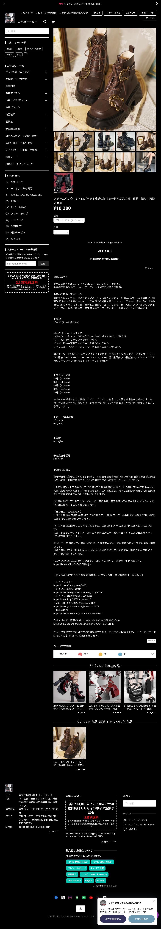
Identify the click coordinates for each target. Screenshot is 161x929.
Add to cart (104, 250)
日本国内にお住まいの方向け (104, 259)
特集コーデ (12, 157)
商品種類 (10, 114)
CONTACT (130, 13)
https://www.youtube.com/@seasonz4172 (76, 606)
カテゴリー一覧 (27, 21)
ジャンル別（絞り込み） (19, 72)
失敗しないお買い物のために (75, 13)
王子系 (9, 121)
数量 (55, 227)
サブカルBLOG (113, 13)
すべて (63, 654)
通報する (151, 641)
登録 (43, 263)
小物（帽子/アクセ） (17, 100)
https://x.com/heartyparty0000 (69, 585)
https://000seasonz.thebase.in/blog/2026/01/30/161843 (83, 624)
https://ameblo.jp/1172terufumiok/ (72, 599)
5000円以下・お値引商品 (19, 143)
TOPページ (28, 13)
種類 (55, 215)
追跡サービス (148, 13)
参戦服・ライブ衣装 (16, 79)
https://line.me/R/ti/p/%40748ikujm (72, 564)
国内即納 (10, 86)
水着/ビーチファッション (19, 164)
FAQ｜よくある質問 (47, 13)
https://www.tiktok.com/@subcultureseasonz (77, 613)
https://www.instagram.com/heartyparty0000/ (78, 592)
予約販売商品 (13, 128)
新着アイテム (13, 93)
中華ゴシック (13, 107)
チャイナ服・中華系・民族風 (21, 150)
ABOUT (97, 13)
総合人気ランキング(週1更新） (22, 136)
